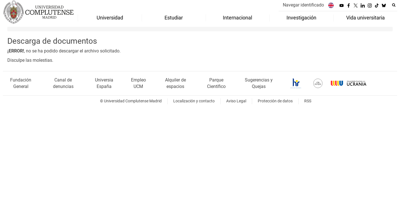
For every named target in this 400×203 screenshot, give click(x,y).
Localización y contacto (194, 101)
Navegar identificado (303, 5)
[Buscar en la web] (393, 5)
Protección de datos (275, 101)
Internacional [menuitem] (237, 18)
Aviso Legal (236, 101)
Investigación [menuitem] (301, 18)
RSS (307, 101)
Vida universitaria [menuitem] (365, 18)
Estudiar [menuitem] (174, 18)
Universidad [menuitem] (110, 18)
